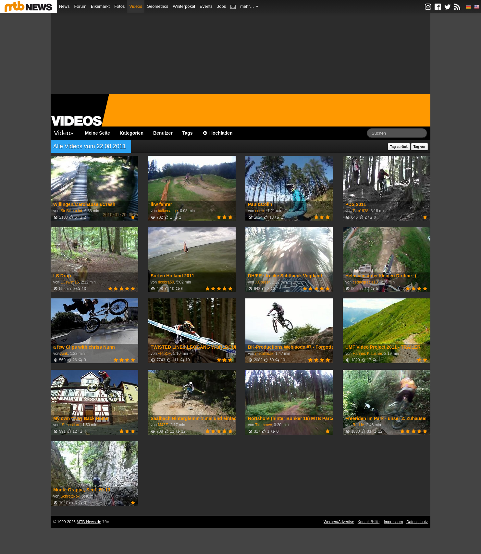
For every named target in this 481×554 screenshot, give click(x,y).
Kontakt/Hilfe (368, 522)
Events (206, 6)
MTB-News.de (89, 522)
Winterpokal (184, 6)
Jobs (221, 6)
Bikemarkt (100, 6)
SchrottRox (70, 496)
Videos (135, 6)
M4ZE (163, 425)
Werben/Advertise (339, 522)
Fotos (119, 6)
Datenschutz (417, 522)
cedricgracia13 (364, 282)
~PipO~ (164, 353)
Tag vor (419, 147)
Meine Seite (97, 133)
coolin (260, 211)
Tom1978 (360, 211)
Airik (64, 353)
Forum (80, 6)
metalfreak (264, 353)
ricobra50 (166, 282)
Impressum (393, 522)
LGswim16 (69, 282)
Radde (358, 425)
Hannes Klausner (367, 353)
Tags (187, 133)
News (64, 6)
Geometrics (157, 6)
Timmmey (263, 425)
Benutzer (163, 133)
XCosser (262, 282)
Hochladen (218, 133)
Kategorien (131, 133)
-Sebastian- (70, 425)
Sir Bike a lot (71, 211)
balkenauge (168, 211)
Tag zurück (399, 147)
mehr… (249, 6)
